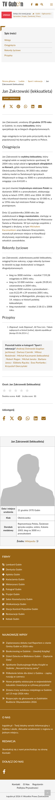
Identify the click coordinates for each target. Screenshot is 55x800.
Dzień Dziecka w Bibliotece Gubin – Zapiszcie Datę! (29, 658)
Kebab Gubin (12, 618)
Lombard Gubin (14, 564)
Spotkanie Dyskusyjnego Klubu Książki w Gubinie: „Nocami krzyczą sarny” (27, 666)
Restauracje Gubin (15, 614)
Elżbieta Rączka (21, 362)
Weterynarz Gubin (15, 584)
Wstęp (7, 40)
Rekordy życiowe (12, 50)
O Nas (26, 784)
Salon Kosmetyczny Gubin (19, 599)
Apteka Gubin (13, 574)
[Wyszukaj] (41, 4)
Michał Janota (29, 359)
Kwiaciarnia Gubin (15, 579)
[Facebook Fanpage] (31, 4)
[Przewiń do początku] (47, 793)
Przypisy (8, 55)
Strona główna (8, 81)
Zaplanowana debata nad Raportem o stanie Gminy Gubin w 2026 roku (28, 644)
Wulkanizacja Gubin (16, 604)
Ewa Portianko (38, 362)
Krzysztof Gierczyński (16, 366)
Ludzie (21, 81)
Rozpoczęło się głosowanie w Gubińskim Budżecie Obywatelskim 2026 (26, 700)
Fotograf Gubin (13, 589)
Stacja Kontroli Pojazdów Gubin (22, 609)
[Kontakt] (36, 4)
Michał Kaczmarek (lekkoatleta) (33, 355)
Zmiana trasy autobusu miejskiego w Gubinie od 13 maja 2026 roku (29, 692)
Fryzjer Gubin (13, 594)
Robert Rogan (13, 359)
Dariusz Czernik (25, 352)
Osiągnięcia (9, 45)
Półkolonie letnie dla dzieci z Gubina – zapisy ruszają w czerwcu (29, 675)
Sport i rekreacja (35, 81)
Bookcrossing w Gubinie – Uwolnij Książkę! (28, 651)
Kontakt (6, 752)
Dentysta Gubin (14, 569)
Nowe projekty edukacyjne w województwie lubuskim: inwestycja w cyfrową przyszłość (28, 683)
